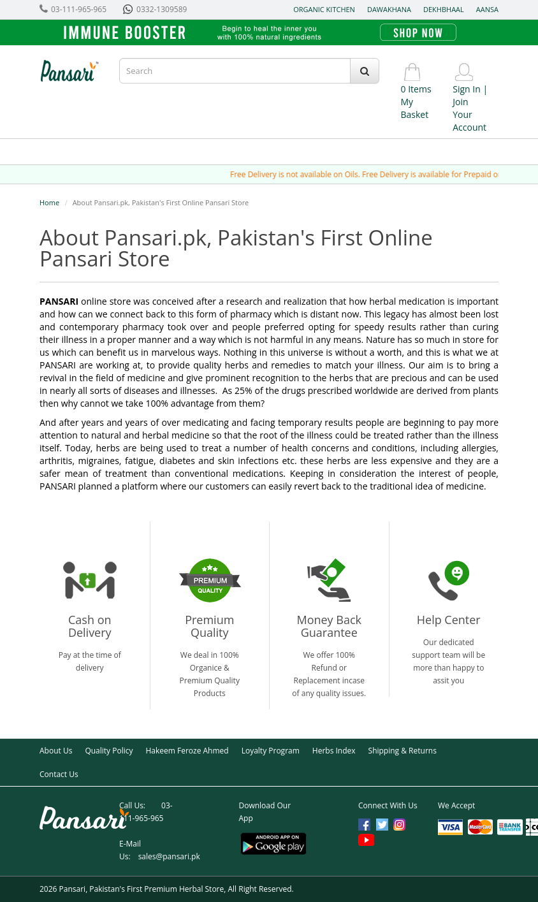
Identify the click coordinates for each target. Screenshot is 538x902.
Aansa (487, 9)
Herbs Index (334, 750)
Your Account (469, 120)
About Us (56, 750)
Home (49, 202)
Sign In (467, 89)
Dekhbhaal (443, 9)
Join (460, 102)
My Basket (415, 108)
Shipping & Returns (402, 750)
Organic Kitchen (324, 9)
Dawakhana (389, 9)
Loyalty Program (271, 750)
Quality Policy (109, 750)
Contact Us (59, 774)
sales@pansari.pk (169, 856)
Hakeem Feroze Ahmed (186, 750)
